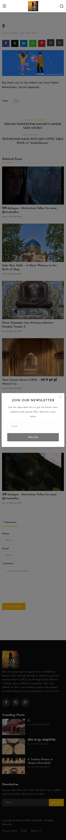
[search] (61, 6)
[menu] (4, 6)
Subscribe (33, 437)
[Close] (60, 397)
